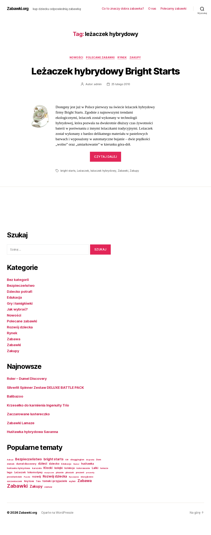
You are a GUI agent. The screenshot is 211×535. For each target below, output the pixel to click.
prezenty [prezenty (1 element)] (90, 485)
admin (97, 97)
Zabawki (124, 183)
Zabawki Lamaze (21, 436)
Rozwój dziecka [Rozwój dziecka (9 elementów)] (55, 489)
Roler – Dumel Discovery (28, 391)
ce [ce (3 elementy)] (66, 472)
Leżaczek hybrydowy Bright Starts (105, 77)
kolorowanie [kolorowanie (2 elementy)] (83, 481)
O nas (152, 8)
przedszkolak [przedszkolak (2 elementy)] (14, 489)
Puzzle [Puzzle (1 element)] (27, 490)
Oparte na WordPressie (58, 525)
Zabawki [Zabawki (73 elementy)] (17, 499)
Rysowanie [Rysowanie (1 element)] (74, 490)
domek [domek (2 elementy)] (10, 476)
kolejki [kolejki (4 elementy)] (58, 480)
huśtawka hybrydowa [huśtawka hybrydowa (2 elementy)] (18, 481)
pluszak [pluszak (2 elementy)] (69, 485)
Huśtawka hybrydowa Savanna (33, 444)
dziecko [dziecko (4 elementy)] (54, 476)
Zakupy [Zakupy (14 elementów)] (36, 499)
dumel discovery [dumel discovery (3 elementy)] (26, 476)
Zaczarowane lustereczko (29, 427)
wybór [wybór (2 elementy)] (72, 494)
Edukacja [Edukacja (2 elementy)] (66, 476)
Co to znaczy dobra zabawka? (123, 8)
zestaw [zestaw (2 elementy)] (48, 499)
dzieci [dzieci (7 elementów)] (42, 476)
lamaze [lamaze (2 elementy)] (104, 481)
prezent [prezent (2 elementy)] (80, 485)
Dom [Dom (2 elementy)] (98, 472)
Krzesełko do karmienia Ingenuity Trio (39, 418)
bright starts (68, 183)
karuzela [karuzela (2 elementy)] (37, 481)
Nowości (75, 57)
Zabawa (13, 352)
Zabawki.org (18, 9)
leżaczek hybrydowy (104, 183)
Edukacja (15, 310)
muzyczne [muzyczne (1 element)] (49, 485)
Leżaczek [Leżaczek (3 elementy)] (20, 485)
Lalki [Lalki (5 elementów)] (95, 480)
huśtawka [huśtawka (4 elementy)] (87, 476)
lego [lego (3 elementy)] (9, 485)
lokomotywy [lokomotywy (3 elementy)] (34, 485)
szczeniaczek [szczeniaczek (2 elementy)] (14, 494)
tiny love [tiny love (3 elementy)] (29, 493)
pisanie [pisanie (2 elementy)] (60, 485)
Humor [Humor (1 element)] (76, 477)
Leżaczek (83, 183)
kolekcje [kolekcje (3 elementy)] (69, 480)
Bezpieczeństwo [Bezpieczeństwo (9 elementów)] (28, 472)
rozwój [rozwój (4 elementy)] (36, 489)
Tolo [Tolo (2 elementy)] (38, 494)
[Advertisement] (20, 226)
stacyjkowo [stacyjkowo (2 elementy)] (87, 489)
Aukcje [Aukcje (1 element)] (10, 472)
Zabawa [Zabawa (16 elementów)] (85, 493)
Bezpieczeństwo (21, 298)
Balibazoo (15, 409)
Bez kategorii (18, 292)
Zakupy (136, 57)
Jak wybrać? (18, 322)
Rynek (122, 57)
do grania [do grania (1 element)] (90, 472)
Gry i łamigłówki (20, 316)
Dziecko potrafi (20, 304)
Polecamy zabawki (173, 8)
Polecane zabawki (100, 57)
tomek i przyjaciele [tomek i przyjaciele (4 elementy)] (54, 493)
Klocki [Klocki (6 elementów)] (47, 480)
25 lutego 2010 (120, 97)
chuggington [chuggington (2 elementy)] (77, 472)
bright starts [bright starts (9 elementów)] (54, 472)
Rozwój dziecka (20, 340)
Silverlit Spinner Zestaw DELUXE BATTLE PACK (47, 400)
